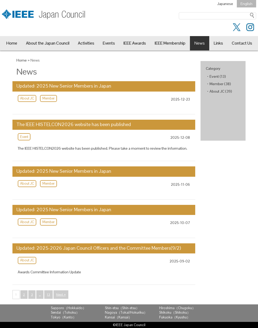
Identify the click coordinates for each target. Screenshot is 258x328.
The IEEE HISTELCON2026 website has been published (73, 124)
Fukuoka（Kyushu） (174, 317)
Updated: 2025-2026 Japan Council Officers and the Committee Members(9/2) (98, 248)
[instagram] (250, 28)
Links (218, 43)
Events (109, 43)
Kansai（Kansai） (118, 317)
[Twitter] (237, 28)
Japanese (225, 3)
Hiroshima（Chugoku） (177, 308)
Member (48, 98)
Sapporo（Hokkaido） (68, 308)
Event (24, 137)
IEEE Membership (170, 43)
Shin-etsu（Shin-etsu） (122, 308)
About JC (27, 98)
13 (48, 294)
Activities (86, 43)
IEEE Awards (134, 43)
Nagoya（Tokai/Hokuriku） (126, 312)
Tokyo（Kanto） (63, 317)
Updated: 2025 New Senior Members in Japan (63, 86)
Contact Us (242, 43)
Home (11, 43)
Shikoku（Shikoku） (174, 312)
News (199, 43)
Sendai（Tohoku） (65, 312)
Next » (61, 294)
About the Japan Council (47, 43)
